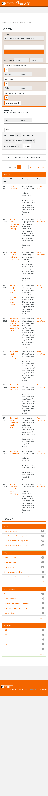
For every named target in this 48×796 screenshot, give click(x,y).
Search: (6, 34)
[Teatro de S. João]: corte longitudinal (14, 387)
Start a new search (12, 103)
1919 (5, 630)
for (5, 43)
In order (19, 141)
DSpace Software (16, 689)
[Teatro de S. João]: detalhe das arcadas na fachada (14, 422)
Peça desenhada (41, 220)
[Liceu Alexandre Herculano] (13, 188)
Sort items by (28, 135)
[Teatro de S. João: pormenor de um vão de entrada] (14, 224)
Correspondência (10, 599)
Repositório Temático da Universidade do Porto (17, 22)
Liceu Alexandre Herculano (13, 572)
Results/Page (9, 135)
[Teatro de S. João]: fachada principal (14, 355)
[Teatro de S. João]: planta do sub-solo (14, 453)
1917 (5, 640)
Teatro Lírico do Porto (11, 562)
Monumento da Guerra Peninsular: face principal (14, 255)
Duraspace (43, 689)
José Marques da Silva (12, 531)
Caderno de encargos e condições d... (17, 603)
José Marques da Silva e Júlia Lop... (16, 545)
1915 (5, 649)
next (43, 167)
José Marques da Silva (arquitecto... (16, 536)
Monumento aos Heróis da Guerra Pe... (17, 577)
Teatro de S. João (10, 558)
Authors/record (10, 146)
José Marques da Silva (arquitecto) (16, 541)
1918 (5, 635)
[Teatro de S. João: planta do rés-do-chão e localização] (14, 489)
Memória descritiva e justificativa (15, 608)
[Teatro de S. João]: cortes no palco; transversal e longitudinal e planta (14, 324)
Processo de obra (40, 187)
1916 (5, 644)
